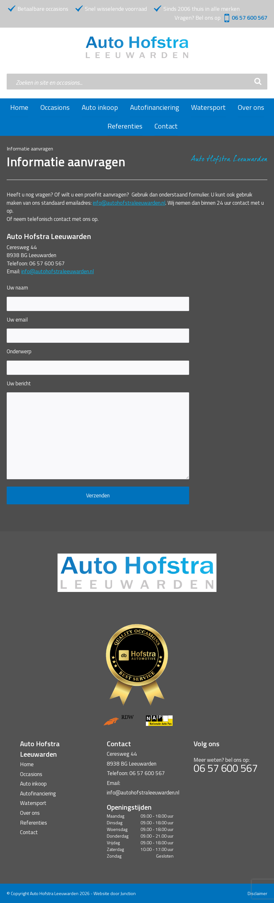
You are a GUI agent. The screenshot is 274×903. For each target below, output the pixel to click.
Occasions (55, 107)
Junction (128, 893)
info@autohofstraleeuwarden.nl (129, 203)
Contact (166, 126)
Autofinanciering (154, 107)
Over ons (251, 107)
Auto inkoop (100, 107)
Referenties (124, 126)
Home (19, 107)
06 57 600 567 (249, 17)
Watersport (208, 107)
